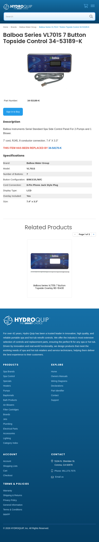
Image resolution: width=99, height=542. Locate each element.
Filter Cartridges (11, 409)
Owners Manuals (59, 376)
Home (54, 371)
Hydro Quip (18, 7)
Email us (59, 477)
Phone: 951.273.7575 (65, 471)
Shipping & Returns (12, 495)
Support (55, 400)
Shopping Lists (10, 466)
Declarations (57, 386)
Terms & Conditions (12, 509)
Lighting (7, 438)
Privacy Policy (10, 500)
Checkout (7, 475)
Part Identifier (57, 390)
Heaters (7, 386)
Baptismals (8, 395)
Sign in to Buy (13, 111)
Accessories (9, 433)
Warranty (7, 490)
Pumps (6, 390)
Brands (6, 414)
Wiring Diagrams (59, 381)
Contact (55, 395)
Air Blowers (8, 405)
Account (7, 461)
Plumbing (7, 424)
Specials (7, 381)
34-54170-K (55, 148)
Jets (5, 419)
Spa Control (9, 376)
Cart (5, 470)
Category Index (10, 443)
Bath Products (10, 400)
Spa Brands (9, 371)
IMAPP (6, 514)
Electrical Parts (10, 428)
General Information (13, 505)
